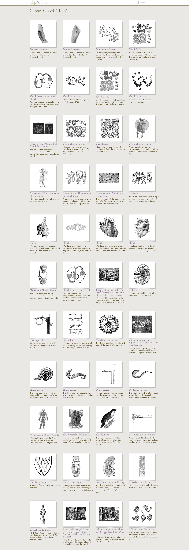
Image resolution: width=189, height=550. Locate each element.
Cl (38, 3)
